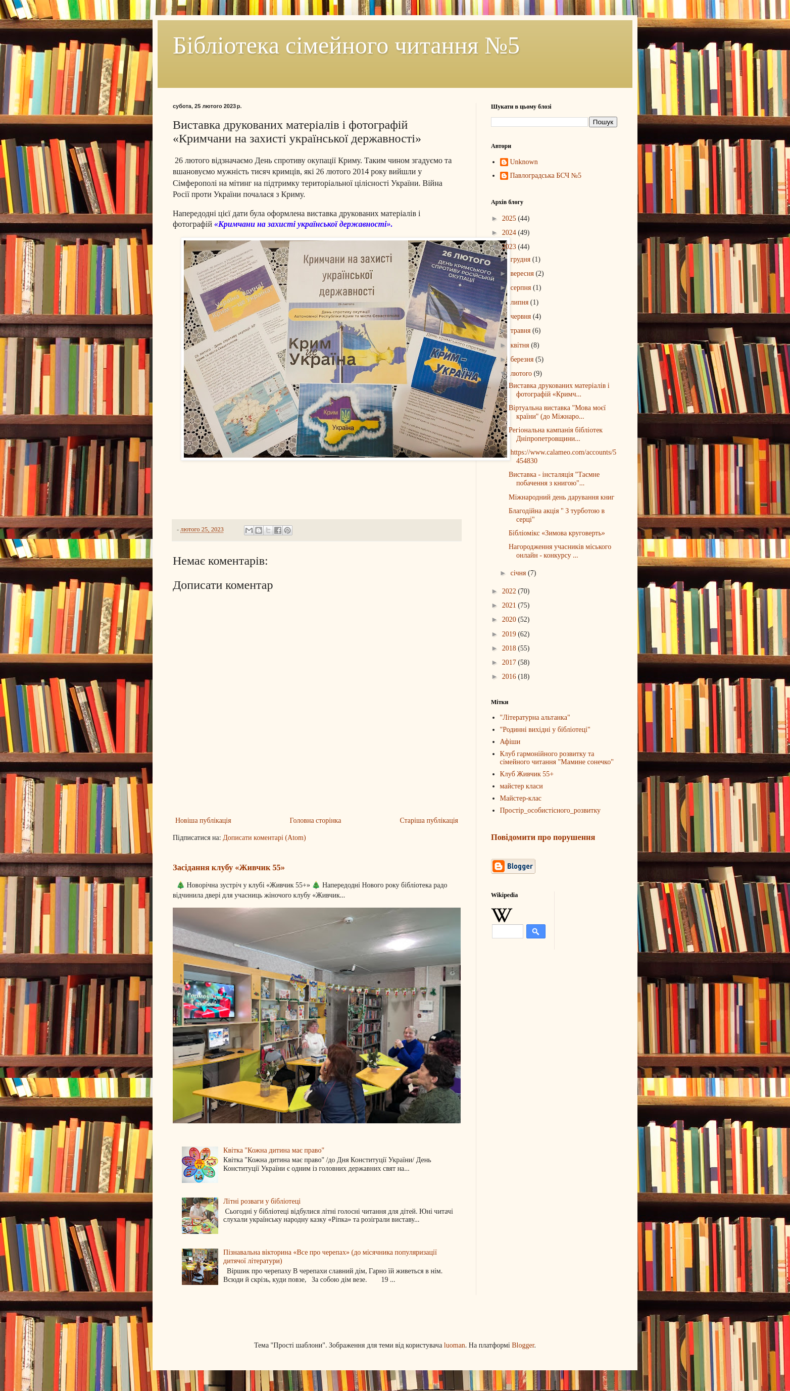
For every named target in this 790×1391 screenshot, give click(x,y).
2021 (510, 605)
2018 (510, 648)
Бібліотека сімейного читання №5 (346, 45)
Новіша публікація (203, 820)
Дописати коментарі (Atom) (264, 837)
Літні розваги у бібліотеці (262, 1201)
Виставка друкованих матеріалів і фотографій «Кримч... (559, 390)
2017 (510, 662)
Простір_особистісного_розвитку (550, 810)
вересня (522, 273)
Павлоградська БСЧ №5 (546, 175)
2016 (510, 676)
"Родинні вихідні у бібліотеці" (545, 729)
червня (521, 316)
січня (519, 573)
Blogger (523, 1345)
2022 (510, 591)
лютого (521, 373)
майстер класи (521, 786)
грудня (521, 259)
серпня (521, 287)
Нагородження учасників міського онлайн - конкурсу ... (560, 551)
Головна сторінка (315, 820)
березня (522, 359)
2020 (510, 619)
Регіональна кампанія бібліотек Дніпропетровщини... (556, 434)
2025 (510, 218)
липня (520, 302)
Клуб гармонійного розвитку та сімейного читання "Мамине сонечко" (557, 758)
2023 (510, 247)
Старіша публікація (429, 820)
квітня (520, 345)
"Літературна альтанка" (535, 717)
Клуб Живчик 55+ (527, 774)
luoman (454, 1345)
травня (521, 330)
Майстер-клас (521, 798)
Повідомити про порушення (543, 837)
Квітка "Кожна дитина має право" (273, 1150)
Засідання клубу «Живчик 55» (229, 867)
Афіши (510, 742)
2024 (510, 232)
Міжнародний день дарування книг (561, 497)
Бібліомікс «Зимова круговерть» (557, 533)
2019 (510, 634)
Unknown (524, 162)
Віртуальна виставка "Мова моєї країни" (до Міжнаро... (557, 412)
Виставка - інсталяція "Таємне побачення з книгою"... (554, 479)
